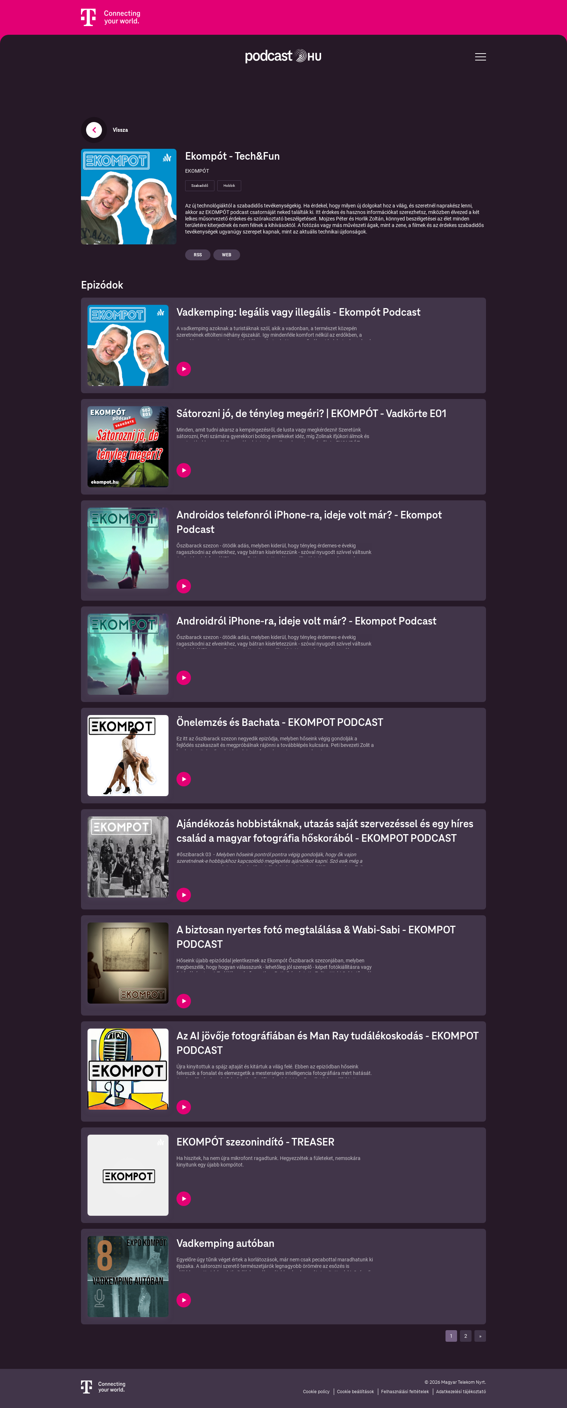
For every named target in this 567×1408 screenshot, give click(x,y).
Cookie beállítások (355, 1392)
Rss (198, 254)
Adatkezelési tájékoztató (461, 1392)
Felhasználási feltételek (405, 1392)
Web (226, 254)
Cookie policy (316, 1392)
